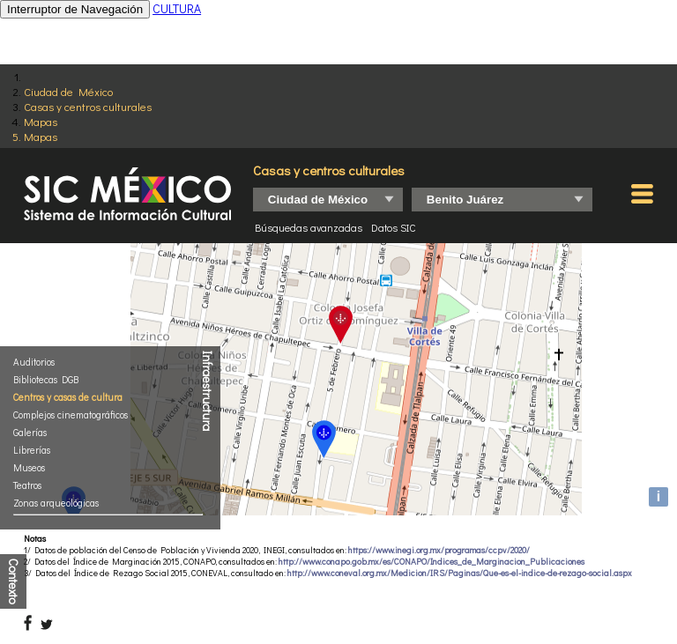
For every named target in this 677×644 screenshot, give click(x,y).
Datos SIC (393, 227)
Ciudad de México (68, 91)
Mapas (40, 121)
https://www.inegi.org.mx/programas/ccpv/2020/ (439, 550)
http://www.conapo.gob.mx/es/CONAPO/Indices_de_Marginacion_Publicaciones (431, 561)
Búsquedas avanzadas (308, 227)
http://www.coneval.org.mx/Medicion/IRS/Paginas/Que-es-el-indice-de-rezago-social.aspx (459, 573)
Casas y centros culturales (88, 106)
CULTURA (177, 8)
